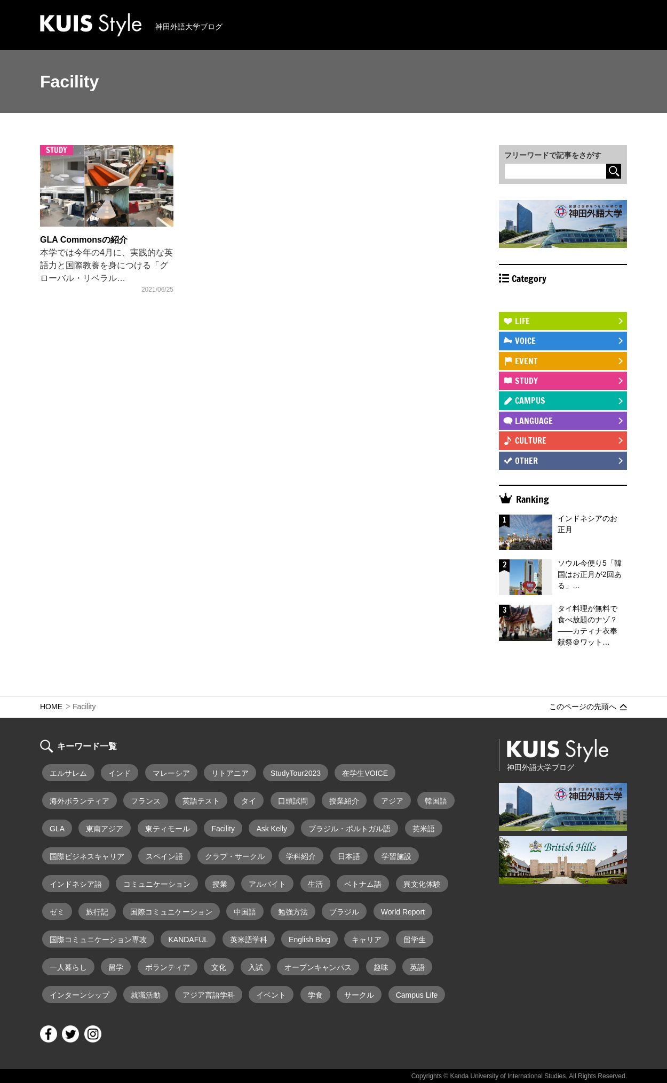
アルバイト (267, 884)
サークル (359, 995)
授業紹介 (344, 801)
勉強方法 (293, 912)
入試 (255, 967)
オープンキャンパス (318, 967)
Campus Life (417, 995)
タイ (248, 801)
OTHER (526, 461)
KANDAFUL (188, 939)
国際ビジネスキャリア (87, 856)
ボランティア (167, 967)
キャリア (367, 939)
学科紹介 (301, 856)
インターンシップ (79, 995)
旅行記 (97, 912)
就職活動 (146, 995)
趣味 (381, 967)
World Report (403, 912)
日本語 (349, 856)
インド (119, 773)
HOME (51, 706)
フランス (146, 801)
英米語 (423, 828)
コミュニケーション (156, 884)
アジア (392, 801)
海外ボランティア (79, 801)
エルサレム (68, 773)
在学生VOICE (365, 773)
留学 (115, 967)
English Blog (309, 939)
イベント (271, 995)
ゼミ (57, 912)
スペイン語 (164, 856)
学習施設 (396, 856)
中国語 (245, 912)
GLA (57, 828)
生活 (315, 884)
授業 (219, 884)
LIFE (522, 321)
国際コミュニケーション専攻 (98, 939)
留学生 (414, 939)
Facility (223, 828)
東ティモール (167, 828)
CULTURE (530, 440)
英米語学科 (248, 939)
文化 (218, 967)
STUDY (526, 381)
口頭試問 (293, 801)
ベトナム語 (363, 884)
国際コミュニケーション (171, 912)
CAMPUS (530, 400)
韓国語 (436, 801)
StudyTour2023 (296, 773)
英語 (417, 967)
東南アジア (104, 828)
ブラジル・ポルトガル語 (349, 828)
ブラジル (344, 912)
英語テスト (201, 801)
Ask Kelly (271, 828)
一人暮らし (68, 967)
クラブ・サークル (235, 856)
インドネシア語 (76, 884)
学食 (315, 995)
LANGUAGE (534, 421)
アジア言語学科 (208, 995)
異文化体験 (422, 884)
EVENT (526, 361)
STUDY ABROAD (542, 301)
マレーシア (171, 773)
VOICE (525, 341)
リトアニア (230, 773)
